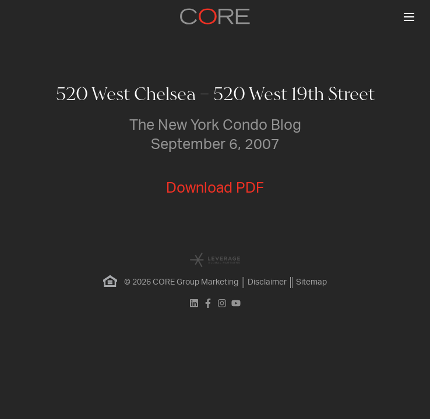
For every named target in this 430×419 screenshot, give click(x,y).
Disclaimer (267, 282)
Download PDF (215, 188)
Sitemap (311, 282)
